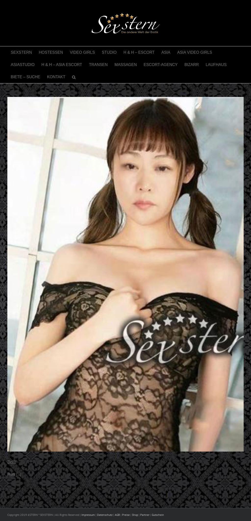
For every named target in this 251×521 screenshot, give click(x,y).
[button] (74, 77)
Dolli (11, 462)
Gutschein (158, 515)
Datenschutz (105, 515)
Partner (145, 515)
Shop (135, 515)
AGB (117, 515)
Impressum (88, 515)
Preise (126, 515)
